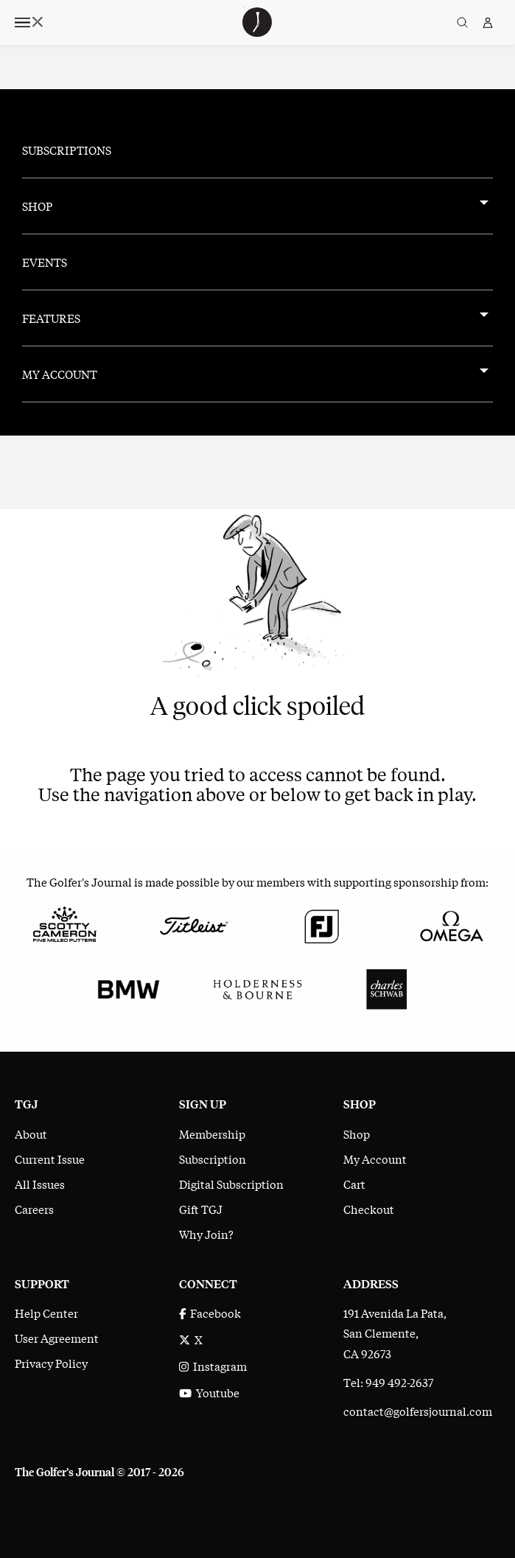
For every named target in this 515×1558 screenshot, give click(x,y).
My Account (375, 1158)
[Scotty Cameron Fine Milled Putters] (64, 923)
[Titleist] (193, 923)
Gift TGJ (201, 1209)
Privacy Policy (51, 1363)
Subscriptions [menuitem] (66, 150)
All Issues (40, 1184)
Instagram (213, 1366)
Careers (34, 1209)
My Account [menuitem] (59, 374)
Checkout (368, 1209)
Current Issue (50, 1158)
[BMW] (128, 987)
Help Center (46, 1312)
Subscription (212, 1158)
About (31, 1133)
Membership (212, 1133)
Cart (354, 1184)
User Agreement (57, 1338)
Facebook (210, 1312)
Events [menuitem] (44, 262)
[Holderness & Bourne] (257, 987)
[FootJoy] (322, 923)
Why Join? (206, 1234)
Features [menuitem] (51, 318)
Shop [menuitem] (37, 206)
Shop (356, 1133)
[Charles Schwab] (386, 987)
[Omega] (450, 923)
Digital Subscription (231, 1184)
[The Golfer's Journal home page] (257, 32)
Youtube (209, 1392)
